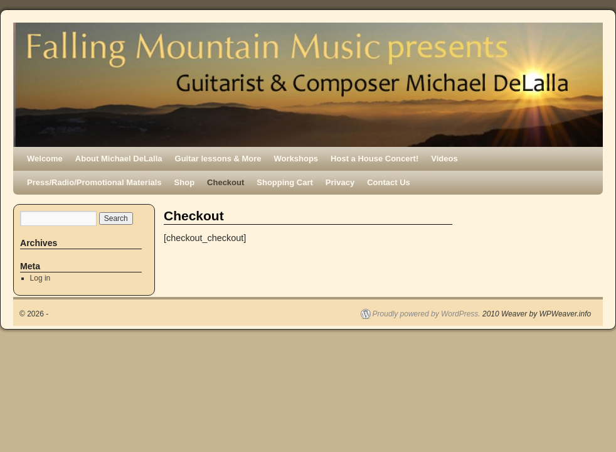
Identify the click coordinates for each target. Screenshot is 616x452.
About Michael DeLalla (118, 158)
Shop (184, 182)
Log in (40, 278)
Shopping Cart (285, 182)
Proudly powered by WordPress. (427, 313)
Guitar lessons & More (218, 158)
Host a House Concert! (374, 158)
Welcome (45, 158)
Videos (444, 158)
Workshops (296, 158)
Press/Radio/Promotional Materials (94, 182)
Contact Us (388, 182)
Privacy (340, 182)
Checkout (225, 182)
